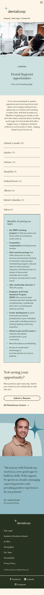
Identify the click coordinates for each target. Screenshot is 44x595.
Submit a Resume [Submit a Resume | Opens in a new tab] (22, 398)
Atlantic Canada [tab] (14, 143)
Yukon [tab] (8, 209)
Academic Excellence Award (16, 536)
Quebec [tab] (9, 152)
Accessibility (9, 558)
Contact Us (26, 18)
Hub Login (16, 18)
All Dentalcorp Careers (15, 405)
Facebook (16, 579)
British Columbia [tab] (14, 200)
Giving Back (9, 547)
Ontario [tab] (9, 162)
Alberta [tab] (9, 190)
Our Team (8, 553)
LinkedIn (30, 579)
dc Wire (7, 542)
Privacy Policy (9, 563)
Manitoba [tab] (10, 171)
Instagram (21, 585)
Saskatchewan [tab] (13, 181)
